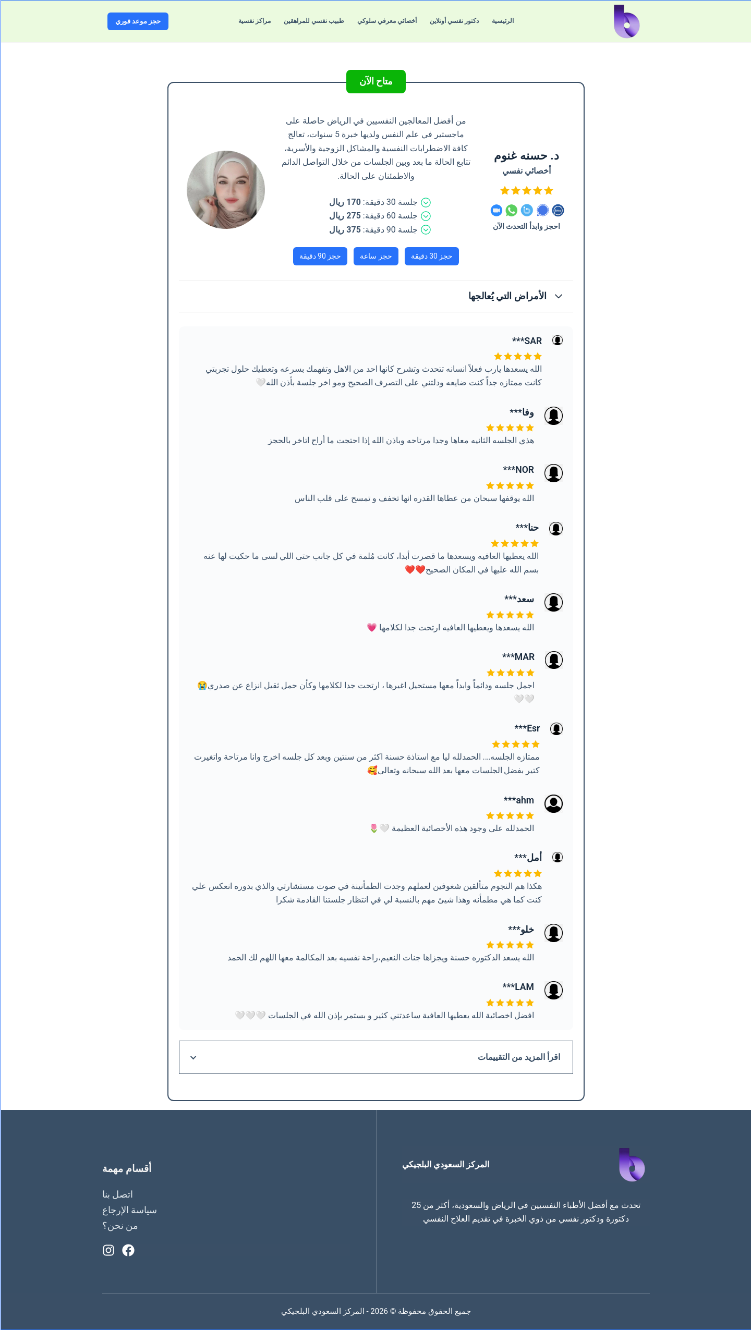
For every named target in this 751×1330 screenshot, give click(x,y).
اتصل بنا (117, 1194)
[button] (375, 296)
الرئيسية (502, 21)
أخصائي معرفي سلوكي (386, 21)
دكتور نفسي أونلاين (453, 21)
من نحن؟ (120, 1225)
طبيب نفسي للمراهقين (313, 21)
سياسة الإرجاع (129, 1209)
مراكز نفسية (254, 21)
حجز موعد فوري (137, 21)
